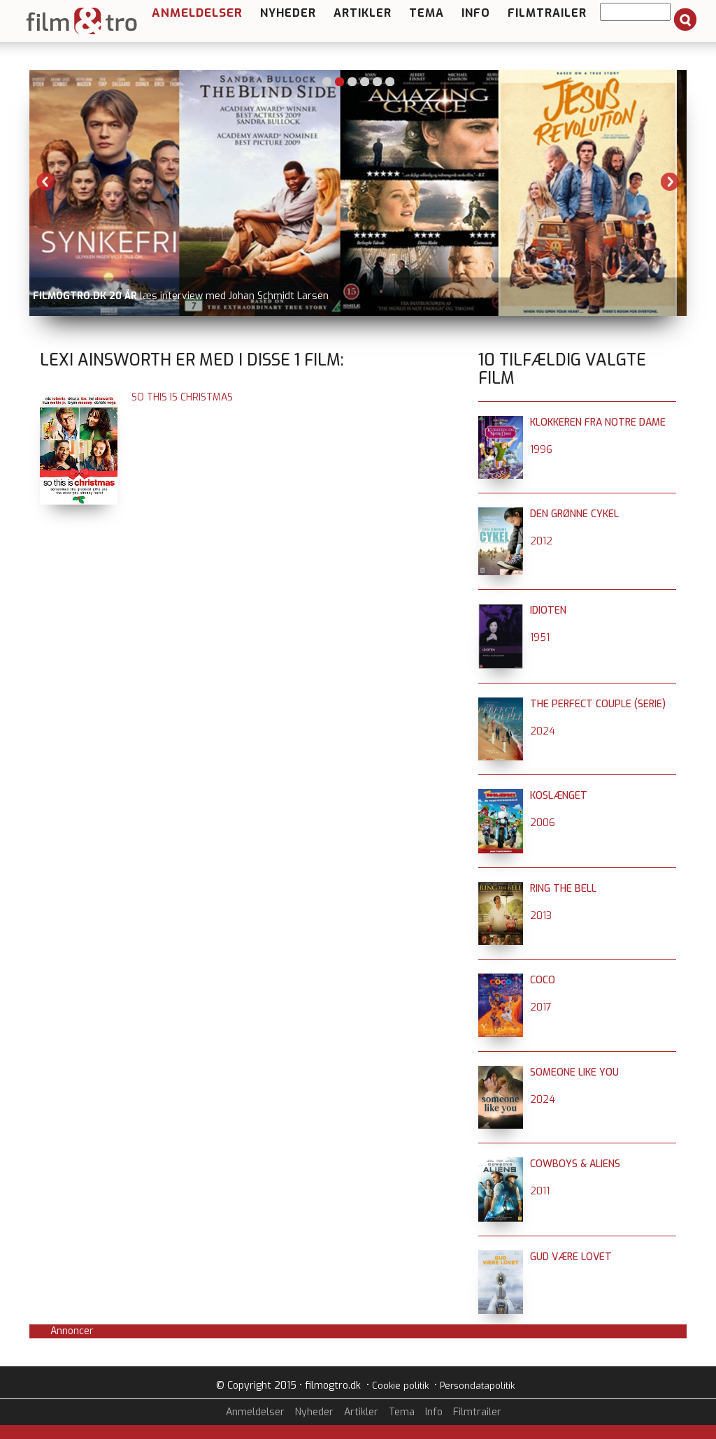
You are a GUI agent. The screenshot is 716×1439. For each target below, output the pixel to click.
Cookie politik (400, 1385)
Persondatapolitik (477, 1385)
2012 (541, 541)
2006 (542, 823)
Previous (46, 181)
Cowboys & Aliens (575, 1164)
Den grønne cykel (574, 514)
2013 (541, 916)
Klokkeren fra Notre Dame (598, 422)
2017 (541, 1007)
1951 (540, 637)
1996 (541, 449)
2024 (542, 731)
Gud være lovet (571, 1257)
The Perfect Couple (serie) (598, 704)
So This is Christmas (182, 397)
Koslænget (558, 795)
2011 (540, 1191)
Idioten (548, 610)
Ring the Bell (563, 888)
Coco (542, 980)
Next (670, 181)
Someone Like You (574, 1072)
